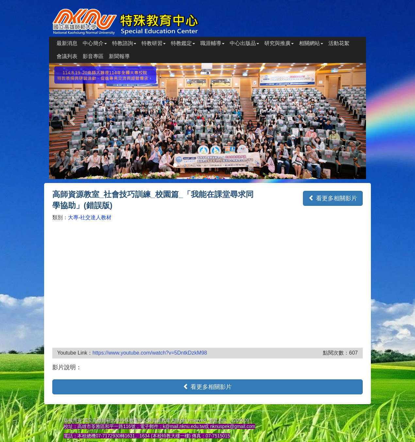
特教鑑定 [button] (183, 43)
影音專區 (93, 56)
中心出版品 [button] (244, 43)
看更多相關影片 (332, 198)
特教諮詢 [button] (124, 43)
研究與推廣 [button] (279, 43)
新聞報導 (119, 56)
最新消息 (67, 43)
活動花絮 (338, 43)
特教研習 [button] (153, 43)
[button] (73, 121)
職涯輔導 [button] (212, 43)
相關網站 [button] (311, 43)
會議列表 (67, 56)
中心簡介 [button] (95, 43)
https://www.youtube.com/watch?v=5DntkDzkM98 (149, 353)
